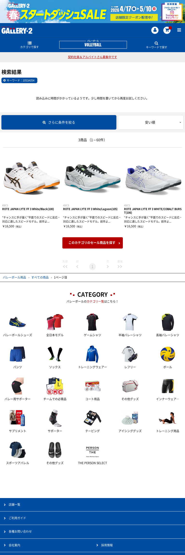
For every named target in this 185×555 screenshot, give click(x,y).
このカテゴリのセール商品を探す (91, 242)
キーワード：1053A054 (20, 80)
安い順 (150, 122)
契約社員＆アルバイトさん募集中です (92, 57)
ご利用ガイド (17, 518)
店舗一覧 (14, 504)
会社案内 (14, 545)
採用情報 (107, 545)
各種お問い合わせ (20, 531)
